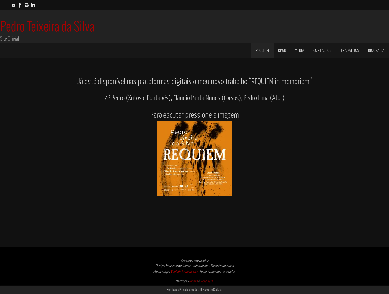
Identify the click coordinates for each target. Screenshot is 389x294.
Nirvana (193, 281)
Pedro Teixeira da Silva (47, 27)
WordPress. (206, 281)
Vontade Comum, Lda (184, 272)
